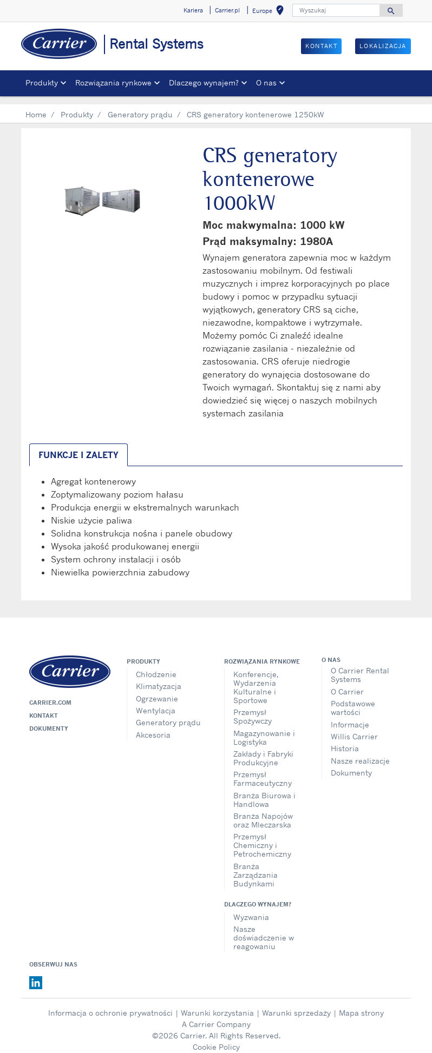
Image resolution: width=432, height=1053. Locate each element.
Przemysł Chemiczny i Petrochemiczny (262, 837)
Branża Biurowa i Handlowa (264, 791)
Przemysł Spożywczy (252, 708)
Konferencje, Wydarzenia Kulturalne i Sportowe (255, 679)
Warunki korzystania (217, 1004)
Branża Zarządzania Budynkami (255, 866)
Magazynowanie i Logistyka (264, 729)
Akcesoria (153, 726)
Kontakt (321, 46)
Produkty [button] (41, 82)
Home (36, 106)
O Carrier (347, 683)
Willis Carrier (354, 728)
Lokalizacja (383, 46)
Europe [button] (270, 12)
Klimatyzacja (158, 678)
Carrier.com (50, 694)
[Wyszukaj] (336, 10)
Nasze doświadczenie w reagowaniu (263, 929)
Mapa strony (361, 1004)
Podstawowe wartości (353, 699)
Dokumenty (48, 720)
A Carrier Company (216, 1016)
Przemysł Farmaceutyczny (262, 770)
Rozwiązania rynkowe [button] (113, 82)
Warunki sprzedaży (296, 1004)
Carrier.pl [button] (227, 10)
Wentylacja (155, 702)
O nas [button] (266, 82)
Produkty (77, 106)
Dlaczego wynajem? (257, 896)
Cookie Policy (216, 1038)
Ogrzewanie (157, 690)
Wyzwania (251, 908)
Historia (345, 740)
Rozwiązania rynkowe (262, 653)
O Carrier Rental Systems (360, 666)
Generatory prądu (140, 106)
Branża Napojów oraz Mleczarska (263, 812)
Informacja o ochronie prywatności (110, 1004)
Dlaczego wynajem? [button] (204, 82)
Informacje (350, 716)
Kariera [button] (193, 10)
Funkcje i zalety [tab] (78, 446)
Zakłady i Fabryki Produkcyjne (263, 750)
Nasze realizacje (360, 752)
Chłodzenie (156, 666)
